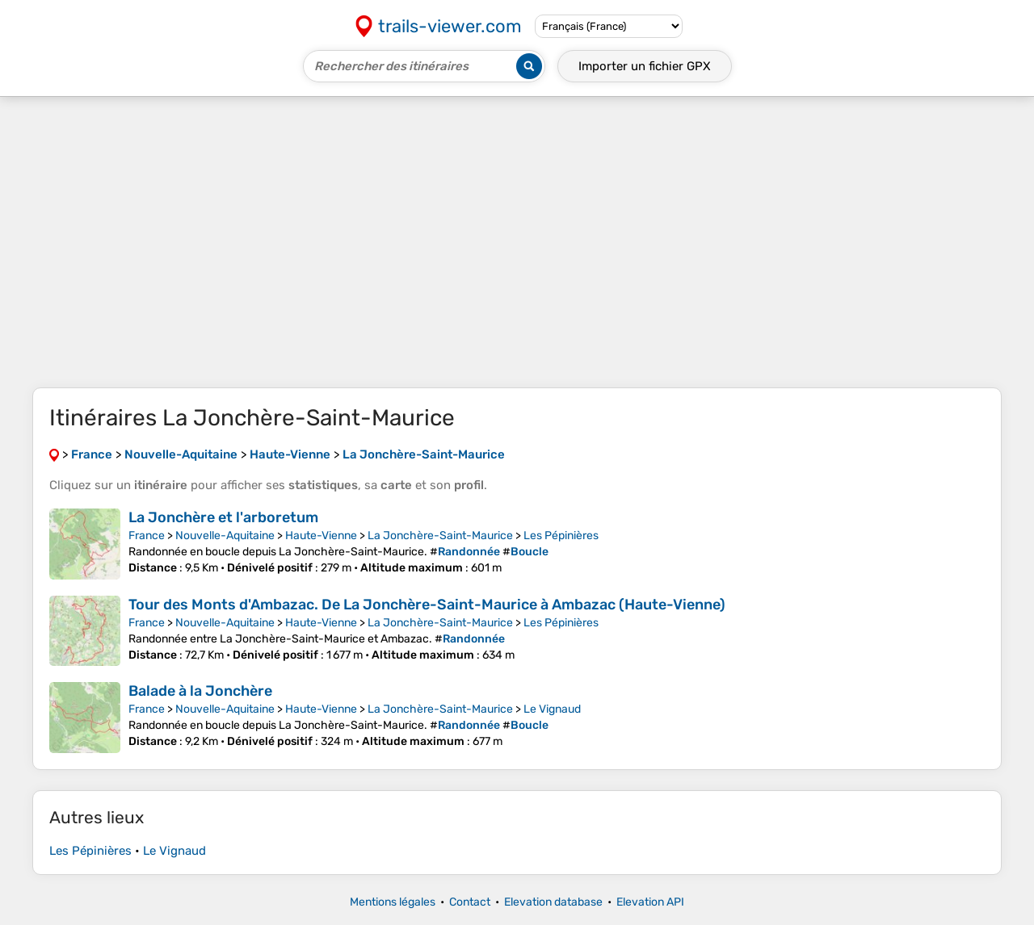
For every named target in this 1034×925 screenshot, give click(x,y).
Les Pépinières (561, 535)
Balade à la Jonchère (200, 691)
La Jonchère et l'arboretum (223, 517)
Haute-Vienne (321, 535)
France (146, 535)
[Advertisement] (517, 242)
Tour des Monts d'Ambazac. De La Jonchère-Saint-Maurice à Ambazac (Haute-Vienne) (426, 604)
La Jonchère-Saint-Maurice (440, 535)
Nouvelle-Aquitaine (225, 535)
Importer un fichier (644, 66)
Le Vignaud (552, 709)
